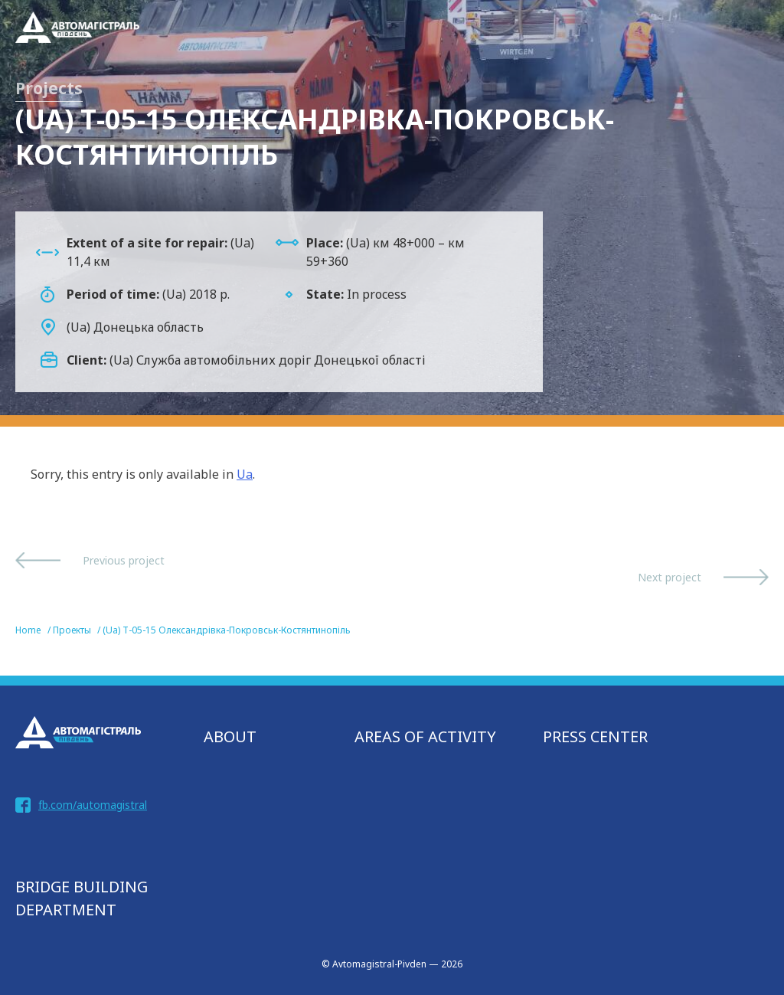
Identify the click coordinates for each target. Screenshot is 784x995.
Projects (49, 88)
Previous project (124, 560)
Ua (245, 474)
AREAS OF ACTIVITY (425, 736)
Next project (669, 577)
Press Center (595, 736)
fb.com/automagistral (92, 804)
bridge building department (81, 898)
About (230, 736)
